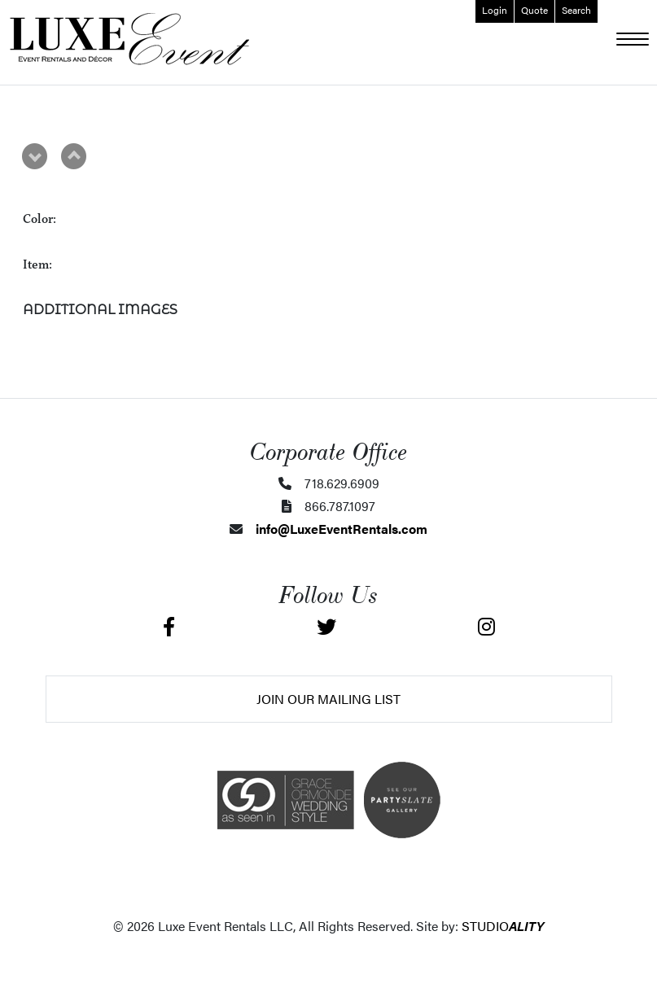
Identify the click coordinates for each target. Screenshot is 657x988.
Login (494, 9)
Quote (534, 9)
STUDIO (503, 925)
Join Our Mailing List (328, 698)
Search (576, 9)
